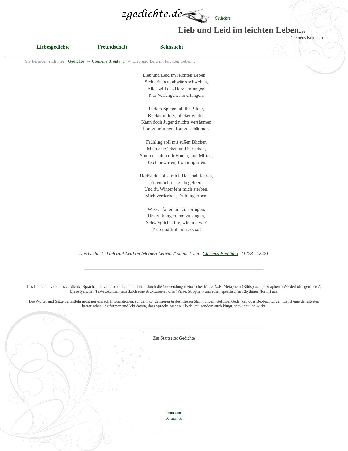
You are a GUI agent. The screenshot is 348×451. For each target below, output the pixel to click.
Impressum (174, 412)
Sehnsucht (171, 47)
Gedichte (187, 338)
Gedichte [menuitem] (76, 61)
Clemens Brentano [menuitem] (108, 61)
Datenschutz (173, 418)
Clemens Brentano (220, 253)
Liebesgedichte (53, 47)
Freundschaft (112, 47)
